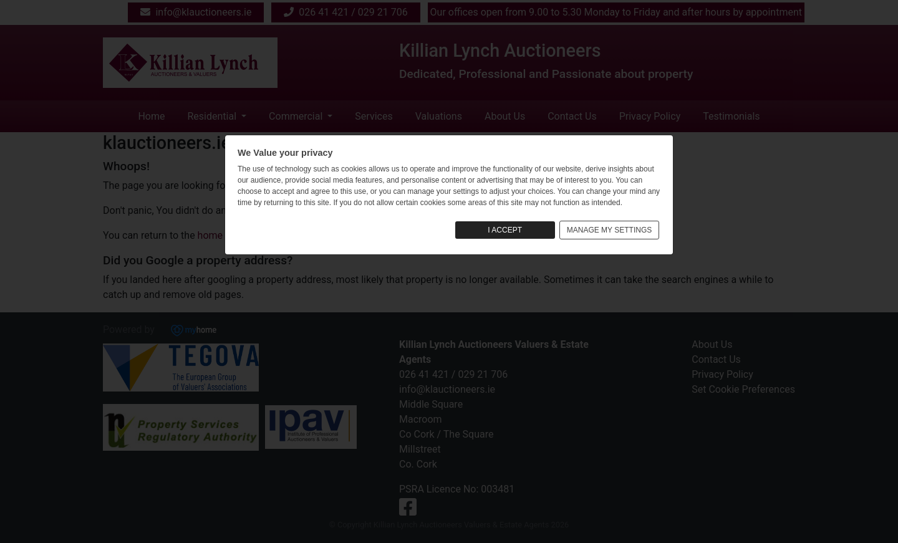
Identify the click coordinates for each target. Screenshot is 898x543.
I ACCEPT (505, 230)
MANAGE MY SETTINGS (609, 230)
